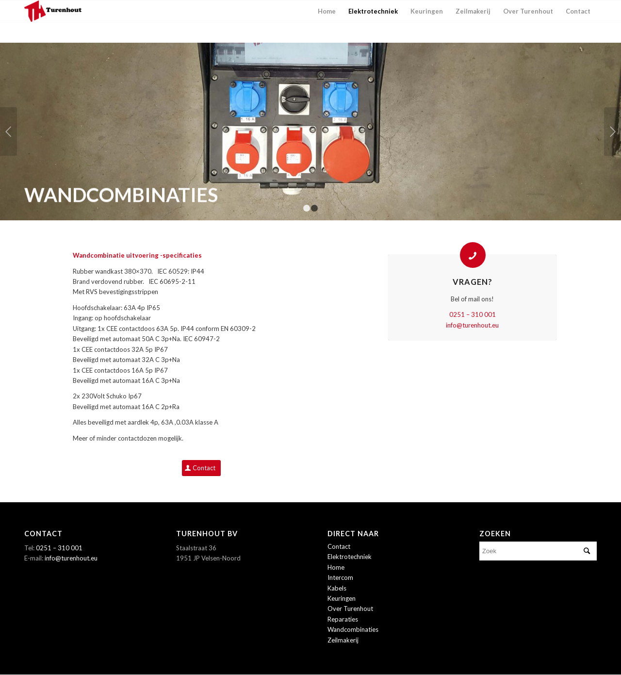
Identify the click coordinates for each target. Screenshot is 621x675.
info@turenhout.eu (472, 325)
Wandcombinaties (352, 629)
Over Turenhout (350, 608)
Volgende (612, 131)
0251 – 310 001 (472, 314)
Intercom (340, 577)
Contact (338, 546)
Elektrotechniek (349, 556)
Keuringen (341, 598)
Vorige (8, 131)
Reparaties (342, 619)
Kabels (336, 588)
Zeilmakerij (343, 640)
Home (335, 567)
